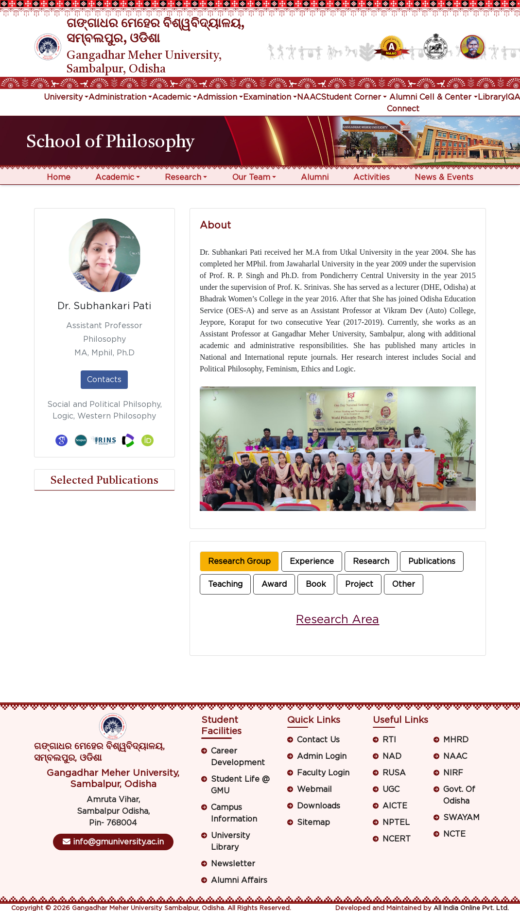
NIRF (453, 773)
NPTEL (396, 822)
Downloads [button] (318, 806)
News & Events (444, 177)
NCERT (396, 839)
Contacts (104, 380)
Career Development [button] (238, 757)
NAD (391, 756)
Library (491, 97)
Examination (267, 97)
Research (183, 177)
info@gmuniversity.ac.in (113, 842)
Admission (217, 97)
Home (58, 177)
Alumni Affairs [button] (239, 880)
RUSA (394, 773)
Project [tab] (359, 584)
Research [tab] (371, 561)
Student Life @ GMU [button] (240, 785)
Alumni (315, 177)
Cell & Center (445, 97)
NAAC (309, 97)
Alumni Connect (403, 103)
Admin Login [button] (322, 756)
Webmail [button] (314, 789)
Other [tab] (403, 584)
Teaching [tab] (225, 584)
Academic (171, 97)
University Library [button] (230, 841)
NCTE (454, 834)
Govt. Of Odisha (459, 795)
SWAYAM (461, 818)
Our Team (251, 177)
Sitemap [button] (313, 822)
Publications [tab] (431, 561)
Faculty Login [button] (323, 773)
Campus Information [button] (234, 813)
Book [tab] (316, 584)
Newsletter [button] (233, 864)
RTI (389, 740)
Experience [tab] (312, 561)
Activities (371, 177)
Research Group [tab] (239, 561)
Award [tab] (274, 584)
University (63, 97)
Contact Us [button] (318, 740)
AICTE (394, 806)
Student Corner (351, 97)
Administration (117, 97)
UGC (390, 789)
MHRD (455, 740)
